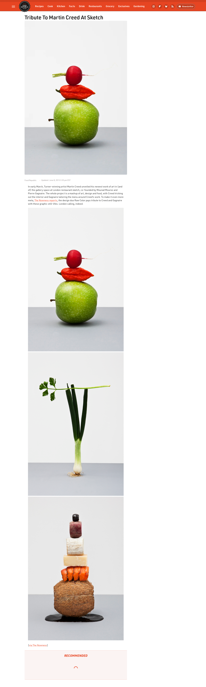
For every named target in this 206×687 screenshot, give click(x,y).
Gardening (139, 6)
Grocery (110, 6)
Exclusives (124, 6)
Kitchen (61, 6)
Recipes (39, 6)
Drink (82, 6)
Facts (72, 6)
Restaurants (95, 6)
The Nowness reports (45, 200)
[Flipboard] (160, 6)
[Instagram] (153, 6)
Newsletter (186, 6)
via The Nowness (38, 645)
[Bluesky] (166, 6)
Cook (50, 6)
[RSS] (172, 6)
